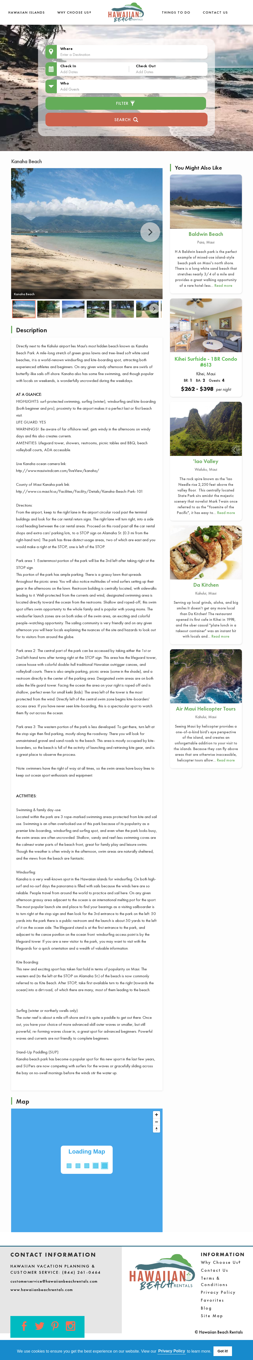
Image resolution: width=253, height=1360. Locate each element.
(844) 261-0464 (81, 1272)
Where (66, 48)
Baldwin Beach (206, 234)
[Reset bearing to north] (156, 1129)
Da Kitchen (206, 584)
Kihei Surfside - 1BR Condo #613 (205, 361)
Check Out (146, 65)
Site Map (212, 1315)
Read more (223, 285)
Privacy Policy (218, 1292)
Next (150, 232)
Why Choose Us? (74, 12)
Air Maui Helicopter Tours (206, 708)
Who (64, 83)
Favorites (212, 1300)
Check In (68, 65)
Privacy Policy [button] (171, 1351)
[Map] (87, 1170)
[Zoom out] (156, 1121)
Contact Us (215, 12)
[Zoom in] (156, 1114)
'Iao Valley (205, 461)
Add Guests (69, 89)
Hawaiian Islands (26, 12)
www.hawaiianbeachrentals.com (41, 1289)
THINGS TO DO (176, 12)
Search (126, 119)
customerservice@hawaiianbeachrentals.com (54, 1281)
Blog (206, 1308)
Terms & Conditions (214, 1281)
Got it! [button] (223, 1351)
